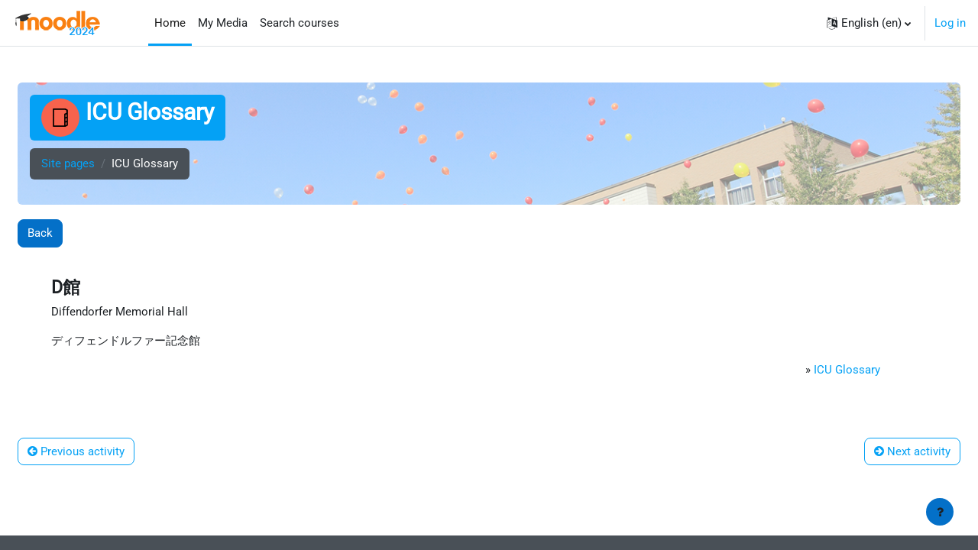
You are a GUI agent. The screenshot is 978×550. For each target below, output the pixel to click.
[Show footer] (940, 512)
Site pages (68, 164)
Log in (950, 23)
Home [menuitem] (170, 23)
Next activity (912, 454)
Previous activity (76, 454)
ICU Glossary (846, 372)
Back (40, 233)
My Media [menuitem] (223, 23)
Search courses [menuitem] (299, 23)
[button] (868, 23)
